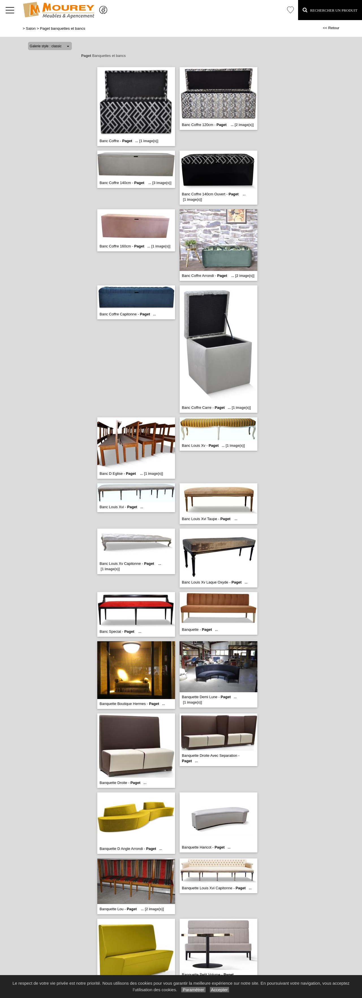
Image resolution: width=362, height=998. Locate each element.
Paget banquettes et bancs (62, 28)
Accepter (219, 989)
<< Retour (331, 28)
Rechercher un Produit (330, 9)
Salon (31, 28)
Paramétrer (193, 989)
